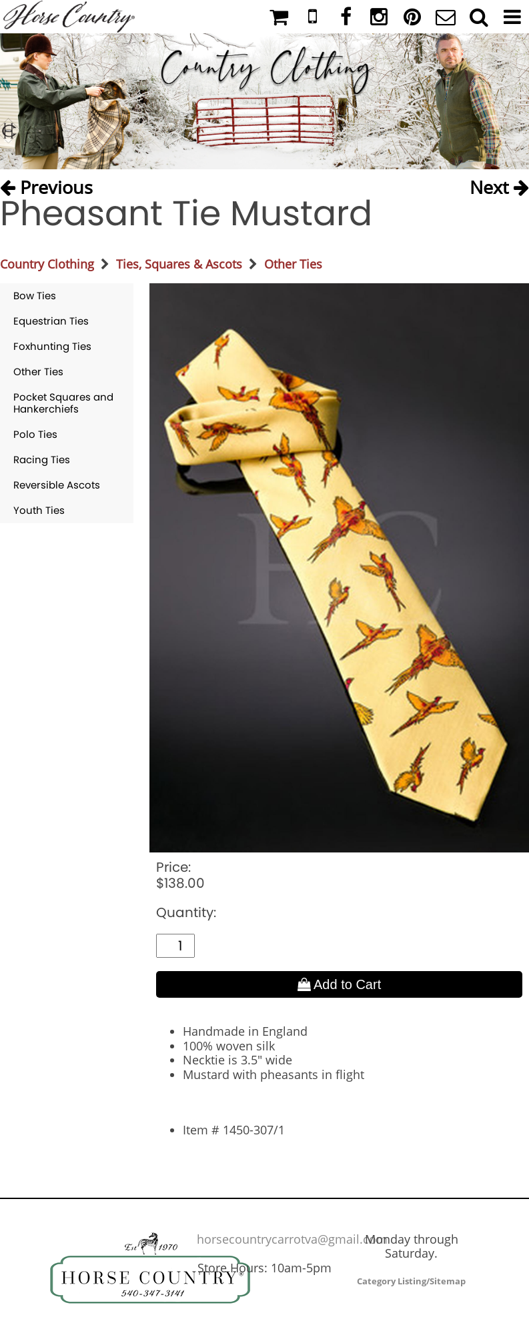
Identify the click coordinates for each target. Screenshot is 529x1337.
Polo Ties (35, 434)
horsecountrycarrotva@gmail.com (292, 1239)
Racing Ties (41, 460)
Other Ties (293, 264)
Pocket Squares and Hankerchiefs (63, 403)
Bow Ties (34, 296)
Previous (46, 185)
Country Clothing (47, 264)
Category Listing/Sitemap (411, 1281)
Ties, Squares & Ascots (179, 264)
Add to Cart (340, 984)
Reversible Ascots (56, 485)
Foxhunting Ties (52, 346)
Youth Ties (39, 510)
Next (499, 185)
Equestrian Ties (51, 321)
